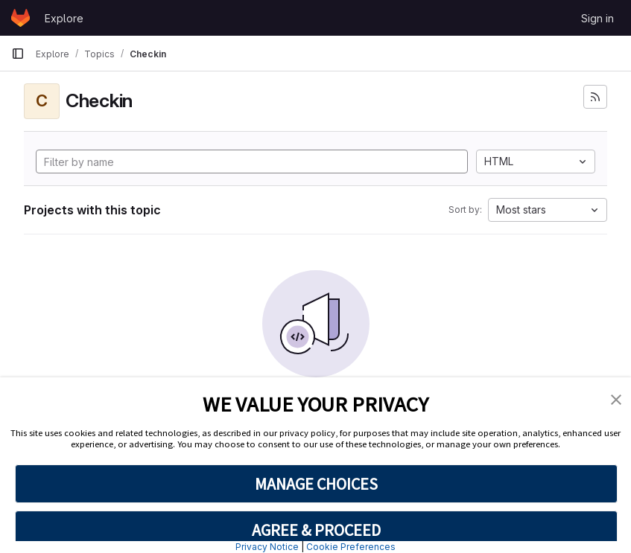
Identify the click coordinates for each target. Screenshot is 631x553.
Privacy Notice (267, 546)
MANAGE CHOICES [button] (316, 483)
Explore (64, 18)
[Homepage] (20, 18)
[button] (616, 398)
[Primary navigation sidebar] (18, 53)
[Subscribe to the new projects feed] (595, 97)
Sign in (597, 18)
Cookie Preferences (351, 546)
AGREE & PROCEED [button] (316, 530)
